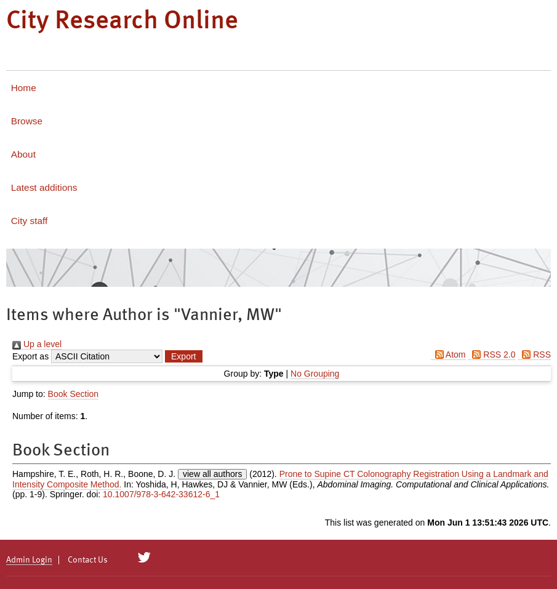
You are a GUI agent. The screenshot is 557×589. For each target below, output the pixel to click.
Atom (448, 354)
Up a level (37, 344)
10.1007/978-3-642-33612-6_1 (161, 494)
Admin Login (29, 560)
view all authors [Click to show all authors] (212, 474)
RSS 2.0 (491, 354)
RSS (534, 354)
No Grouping (315, 374)
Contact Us (88, 560)
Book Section (73, 394)
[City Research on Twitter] (144, 557)
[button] (183, 356)
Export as (30, 356)
